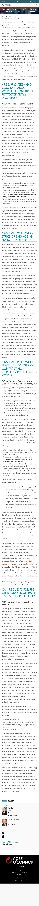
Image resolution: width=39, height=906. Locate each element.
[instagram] (36, 1)
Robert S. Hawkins (14, 820)
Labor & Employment (8, 844)
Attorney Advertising (19, 880)
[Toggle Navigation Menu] (36, 5)
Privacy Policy (15, 878)
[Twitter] (34, 1)
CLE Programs (19, 870)
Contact (19, 874)
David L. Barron (13, 808)
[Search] (18, 1)
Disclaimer (25, 878)
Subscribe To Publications (19, 872)
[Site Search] (10, 1)
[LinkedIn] (31, 1)
